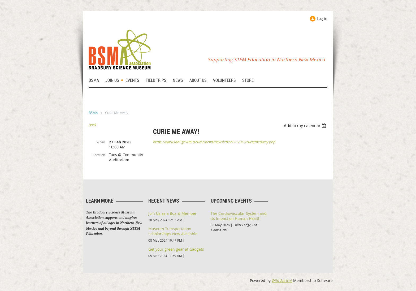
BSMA (93, 112)
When (101, 142)
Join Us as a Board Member (172, 213)
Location (99, 155)
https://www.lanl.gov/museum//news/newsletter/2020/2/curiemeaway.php (214, 141)
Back (92, 124)
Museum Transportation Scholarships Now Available (172, 231)
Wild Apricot (282, 280)
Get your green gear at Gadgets (176, 249)
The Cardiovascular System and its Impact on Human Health (239, 216)
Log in (322, 18)
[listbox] (305, 125)
